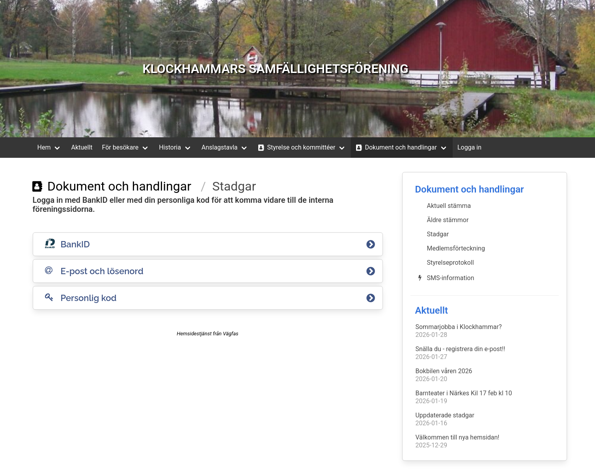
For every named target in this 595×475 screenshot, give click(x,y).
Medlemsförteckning (456, 248)
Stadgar (438, 234)
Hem (44, 147)
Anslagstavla (219, 147)
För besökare (120, 147)
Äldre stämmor (447, 220)
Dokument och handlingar (395, 147)
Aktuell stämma (449, 205)
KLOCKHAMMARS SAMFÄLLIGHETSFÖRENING (275, 68)
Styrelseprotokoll (450, 262)
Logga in (469, 147)
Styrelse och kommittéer (295, 147)
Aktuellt (81, 147)
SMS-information (444, 277)
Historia (170, 147)
